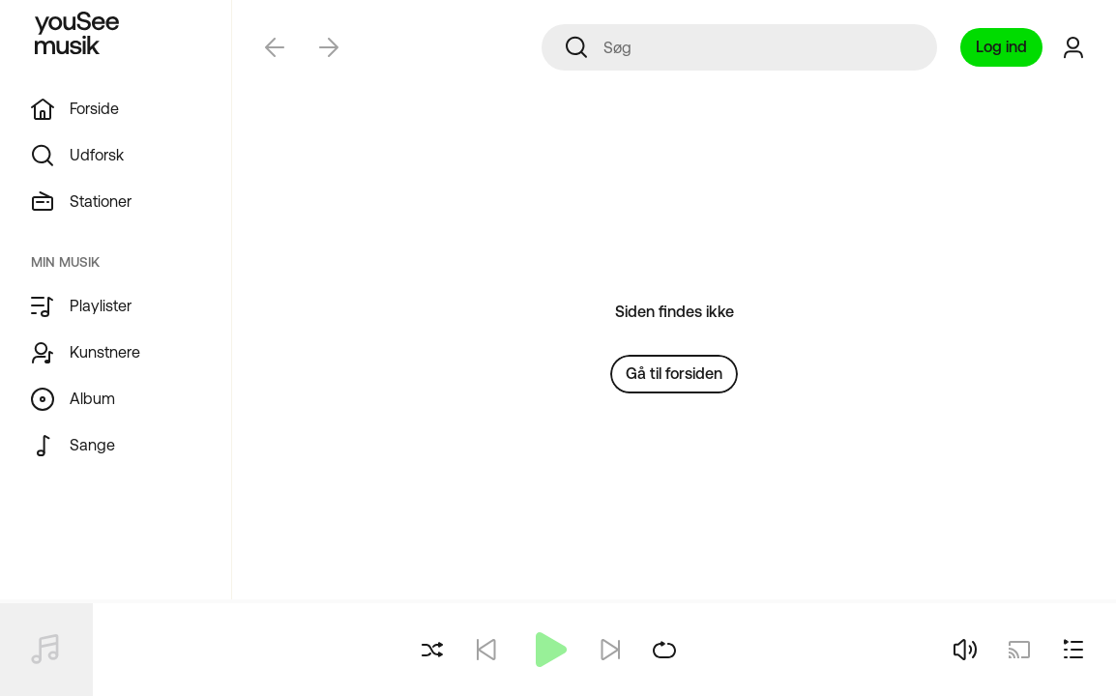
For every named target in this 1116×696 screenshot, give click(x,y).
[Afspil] (548, 650)
